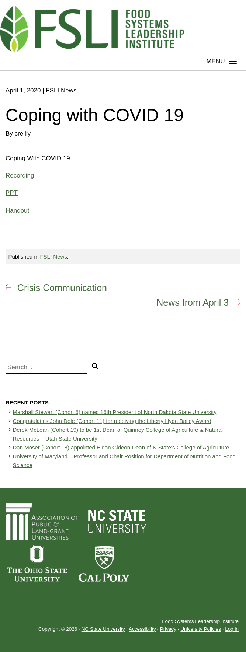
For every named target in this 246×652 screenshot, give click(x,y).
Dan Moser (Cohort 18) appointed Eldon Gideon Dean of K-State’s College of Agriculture (121, 447)
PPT (12, 192)
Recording (20, 175)
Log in (232, 629)
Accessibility (142, 629)
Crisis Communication (62, 288)
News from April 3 (192, 302)
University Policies (200, 629)
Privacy (168, 629)
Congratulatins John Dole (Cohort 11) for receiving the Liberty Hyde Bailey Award (112, 421)
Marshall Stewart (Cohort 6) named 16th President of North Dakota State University (115, 412)
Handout (17, 210)
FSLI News (53, 256)
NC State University (103, 629)
